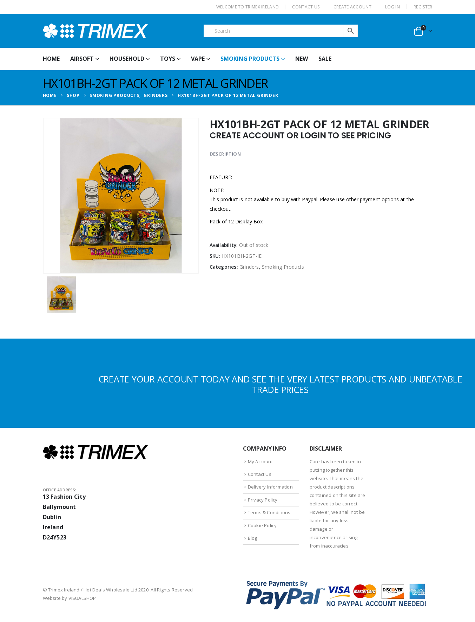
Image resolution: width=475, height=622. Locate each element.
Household (127, 59)
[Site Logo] (95, 31)
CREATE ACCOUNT (352, 7)
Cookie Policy (262, 525)
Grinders (249, 266)
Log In (392, 7)
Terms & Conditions (269, 512)
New (301, 59)
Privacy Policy (263, 500)
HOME (51, 59)
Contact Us (259, 474)
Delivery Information (270, 487)
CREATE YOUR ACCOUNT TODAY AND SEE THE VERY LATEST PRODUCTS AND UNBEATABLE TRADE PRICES (280, 384)
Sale (324, 59)
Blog (252, 538)
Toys (167, 59)
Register (423, 7)
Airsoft (82, 59)
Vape (198, 59)
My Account (260, 461)
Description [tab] (225, 154)
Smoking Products (249, 59)
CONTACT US (305, 7)
